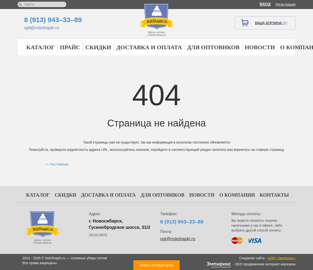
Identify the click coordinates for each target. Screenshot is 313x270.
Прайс (70, 47)
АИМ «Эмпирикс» (281, 258)
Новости (260, 47)
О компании (237, 195)
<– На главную (56, 164)
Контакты (274, 195)
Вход (265, 4)
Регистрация (285, 4)
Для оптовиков (213, 47)
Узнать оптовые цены (156, 265)
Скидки (98, 47)
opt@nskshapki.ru (41, 27)
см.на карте (98, 234)
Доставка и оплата (149, 47)
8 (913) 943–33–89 (53, 20)
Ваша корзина (271, 23)
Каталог (40, 47)
